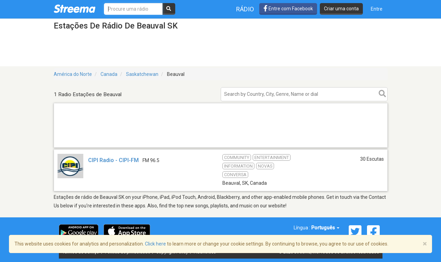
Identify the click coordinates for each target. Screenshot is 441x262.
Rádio (245, 9)
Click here (155, 244)
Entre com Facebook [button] (288, 8)
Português (325, 227)
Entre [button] (376, 9)
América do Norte (73, 74)
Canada (109, 74)
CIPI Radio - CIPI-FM (113, 160)
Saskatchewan (142, 74)
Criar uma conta (341, 8)
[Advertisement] (220, 147)
